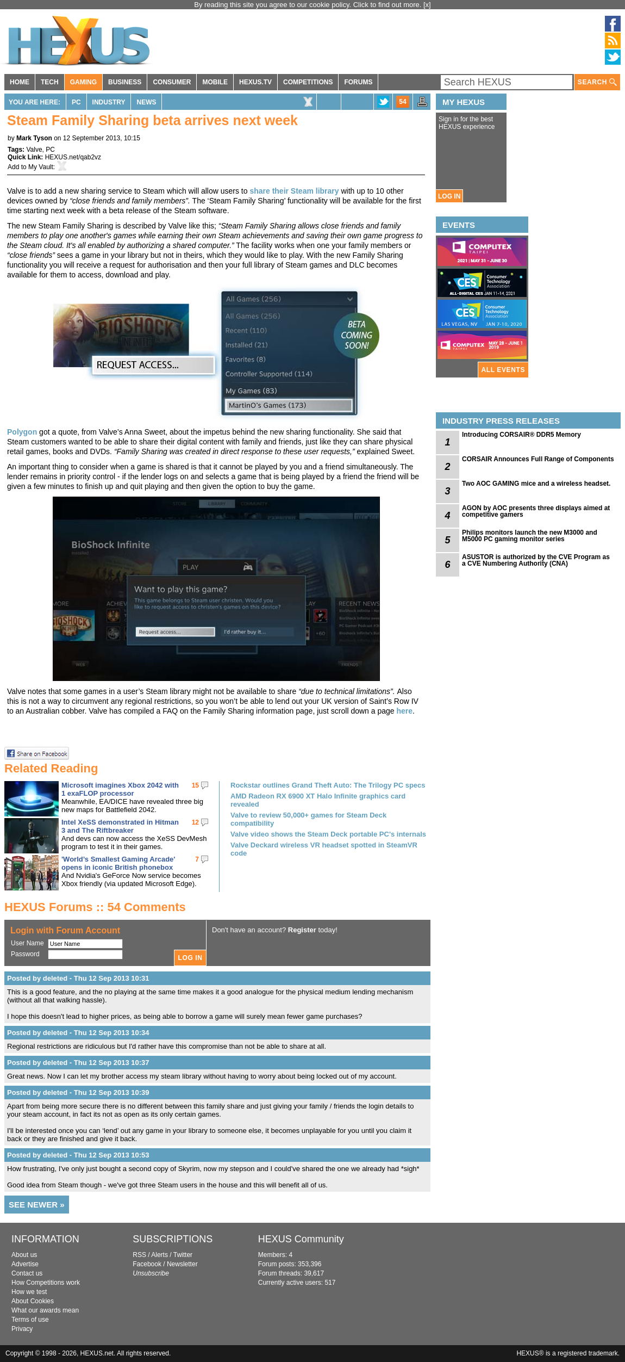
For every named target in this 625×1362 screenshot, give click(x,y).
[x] (427, 5)
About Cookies (32, 1301)
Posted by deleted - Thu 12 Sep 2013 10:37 (78, 1062)
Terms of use (30, 1319)
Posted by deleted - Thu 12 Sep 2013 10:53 (78, 1155)
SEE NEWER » (37, 1204)
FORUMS (358, 82)
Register (302, 930)
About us (24, 1255)
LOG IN (449, 196)
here (404, 711)
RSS (139, 1255)
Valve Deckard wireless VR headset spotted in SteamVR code (323, 849)
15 (195, 785)
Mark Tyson (34, 138)
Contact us (26, 1273)
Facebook (147, 1264)
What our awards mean (45, 1310)
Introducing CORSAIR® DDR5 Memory (521, 434)
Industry (109, 102)
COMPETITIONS (308, 82)
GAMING (83, 82)
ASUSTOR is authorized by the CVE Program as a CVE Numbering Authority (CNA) (536, 560)
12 (195, 822)
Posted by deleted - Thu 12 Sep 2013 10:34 (78, 1033)
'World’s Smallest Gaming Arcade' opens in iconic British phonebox (118, 863)
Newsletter (182, 1264)
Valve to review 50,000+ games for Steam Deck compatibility (308, 819)
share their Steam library (294, 191)
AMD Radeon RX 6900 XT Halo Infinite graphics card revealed (317, 800)
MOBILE (215, 82)
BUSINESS (124, 82)
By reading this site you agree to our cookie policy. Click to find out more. (308, 5)
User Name (27, 943)
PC (76, 102)
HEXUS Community (301, 1239)
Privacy (22, 1329)
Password (25, 954)
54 (402, 102)
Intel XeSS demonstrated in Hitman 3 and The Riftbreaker (120, 826)
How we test (29, 1292)
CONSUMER (172, 82)
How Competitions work (45, 1282)
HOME (19, 82)
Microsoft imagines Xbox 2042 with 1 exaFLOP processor (120, 789)
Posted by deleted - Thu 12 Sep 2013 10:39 (78, 1092)
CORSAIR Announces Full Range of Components (538, 459)
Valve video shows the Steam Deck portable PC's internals (328, 834)
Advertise (25, 1264)
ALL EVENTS (503, 370)
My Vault (40, 167)
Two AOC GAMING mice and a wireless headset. (536, 483)
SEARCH (597, 82)
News (146, 102)
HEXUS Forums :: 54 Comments (95, 907)
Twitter (182, 1255)
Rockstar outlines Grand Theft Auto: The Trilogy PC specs (328, 785)
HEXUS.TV (255, 82)
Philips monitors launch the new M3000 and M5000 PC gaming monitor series (529, 535)
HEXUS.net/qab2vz (73, 157)
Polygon (22, 432)
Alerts (159, 1255)
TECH (50, 82)
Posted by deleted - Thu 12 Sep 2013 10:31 (78, 978)
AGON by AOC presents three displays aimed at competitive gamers (536, 511)
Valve (34, 149)
